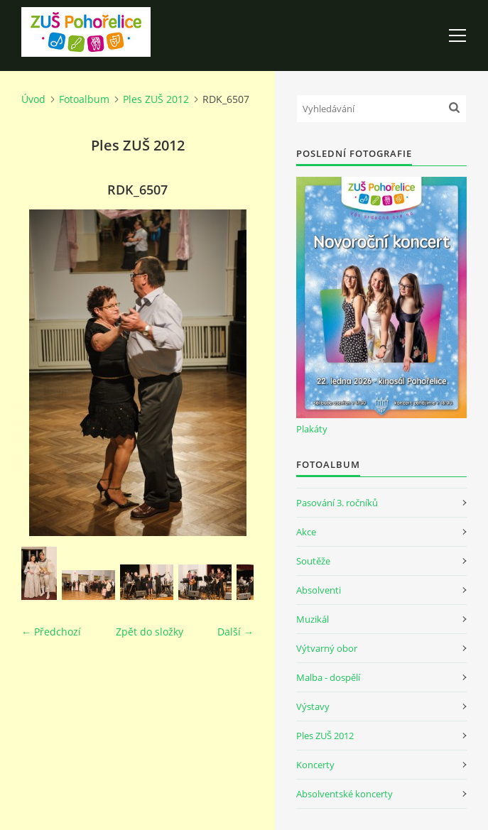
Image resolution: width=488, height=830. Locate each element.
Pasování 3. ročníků (337, 502)
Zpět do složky (149, 631)
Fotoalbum (84, 99)
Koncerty (315, 764)
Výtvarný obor (326, 648)
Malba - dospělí (328, 677)
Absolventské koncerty (344, 793)
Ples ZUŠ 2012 (156, 99)
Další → (235, 631)
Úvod (33, 99)
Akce (306, 531)
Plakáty (311, 428)
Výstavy (313, 706)
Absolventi (318, 590)
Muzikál (312, 619)
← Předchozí (51, 631)
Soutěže (313, 561)
